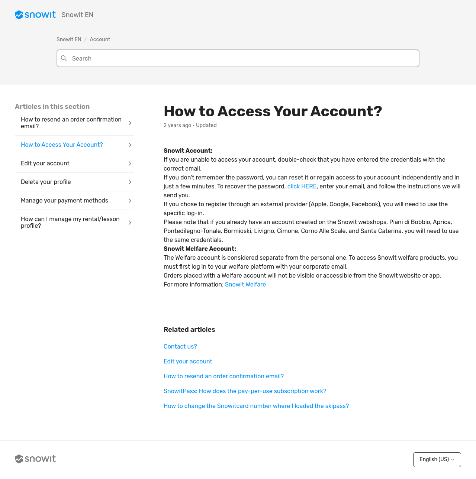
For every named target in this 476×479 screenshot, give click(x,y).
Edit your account (188, 361)
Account (100, 39)
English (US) (437, 459)
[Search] (238, 58)
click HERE (302, 186)
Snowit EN (69, 39)
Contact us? (180, 346)
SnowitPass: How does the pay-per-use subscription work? (245, 391)
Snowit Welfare (245, 284)
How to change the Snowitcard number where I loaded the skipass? (256, 406)
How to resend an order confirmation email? (224, 376)
